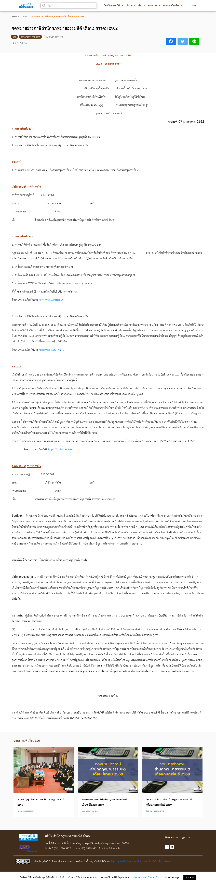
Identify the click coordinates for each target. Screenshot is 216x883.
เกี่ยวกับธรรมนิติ (113, 5)
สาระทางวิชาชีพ (172, 5)
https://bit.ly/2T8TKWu (52, 299)
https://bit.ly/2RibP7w (60, 449)
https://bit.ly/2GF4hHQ (52, 349)
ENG (194, 5)
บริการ (131, 5)
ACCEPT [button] (189, 877)
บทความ (154, 5)
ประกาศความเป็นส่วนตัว (145, 877)
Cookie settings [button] (170, 877)
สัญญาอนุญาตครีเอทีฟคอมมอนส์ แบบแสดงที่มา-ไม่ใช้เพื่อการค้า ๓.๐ (141, 862)
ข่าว (141, 5)
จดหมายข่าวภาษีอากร (30, 37)
